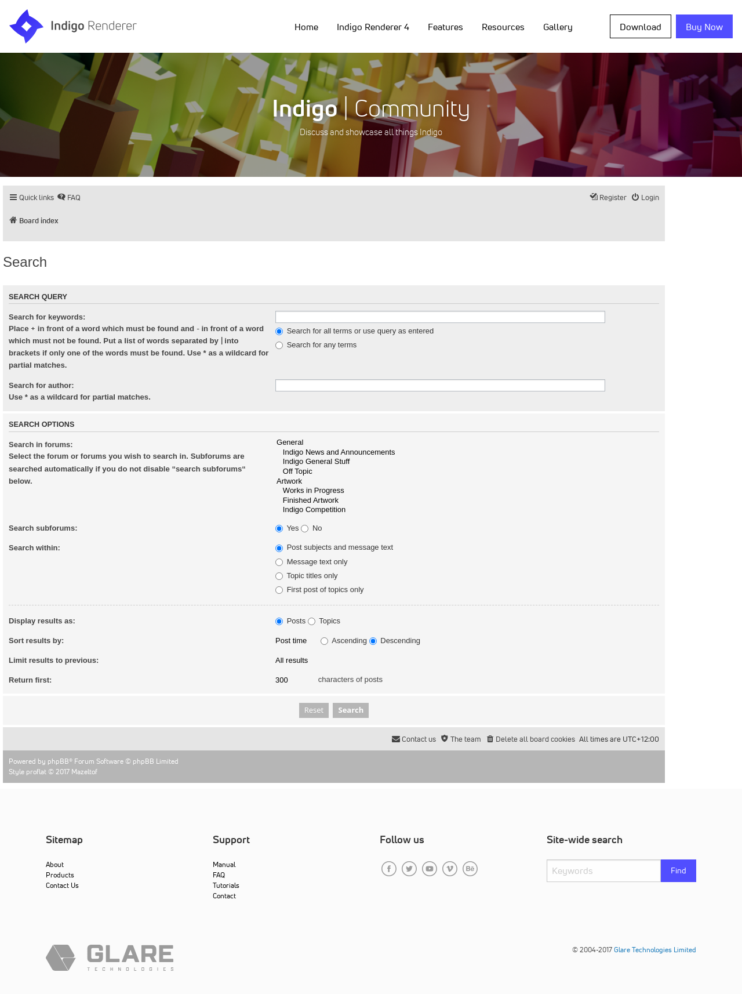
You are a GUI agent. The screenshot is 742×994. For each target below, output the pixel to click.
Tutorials (226, 885)
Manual (224, 864)
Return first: (30, 680)
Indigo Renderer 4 (373, 26)
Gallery (558, 26)
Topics (324, 621)
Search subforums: (43, 528)
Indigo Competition (467, 510)
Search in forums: (41, 444)
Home (306, 26)
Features (445, 26)
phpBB (58, 761)
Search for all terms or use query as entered (354, 331)
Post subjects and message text (334, 547)
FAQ (219, 875)
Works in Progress (467, 491)
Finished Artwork (467, 501)
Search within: (34, 548)
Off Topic (467, 472)
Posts (290, 621)
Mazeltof (84, 772)
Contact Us (62, 885)
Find (678, 870)
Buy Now (704, 26)
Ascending (344, 641)
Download (640, 26)
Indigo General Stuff (467, 462)
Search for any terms (316, 345)
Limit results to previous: (54, 660)
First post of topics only (319, 590)
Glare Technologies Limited (655, 950)
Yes (287, 528)
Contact (224, 896)
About (55, 864)
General (467, 443)
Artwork (467, 482)
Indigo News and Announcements (467, 453)
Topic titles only (306, 576)
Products (60, 875)
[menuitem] (69, 197)
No (311, 528)
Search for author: (41, 385)
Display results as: (42, 621)
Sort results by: (36, 640)
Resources (503, 26)
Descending (394, 641)
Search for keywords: (47, 317)
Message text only (311, 562)
